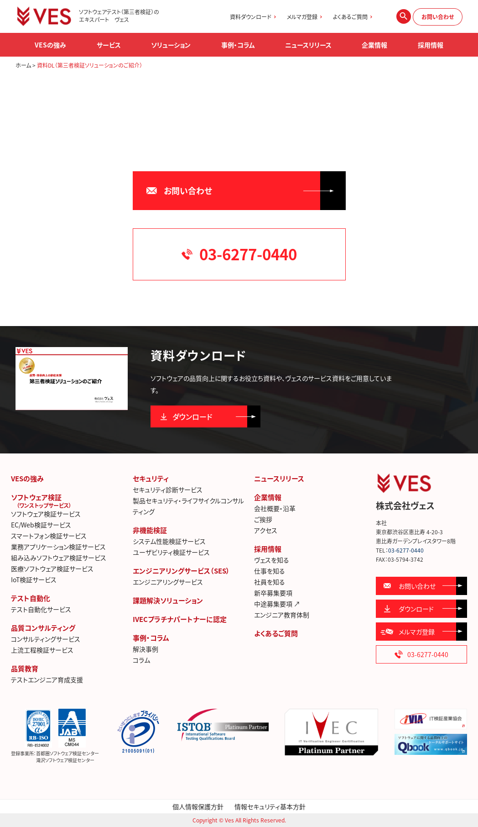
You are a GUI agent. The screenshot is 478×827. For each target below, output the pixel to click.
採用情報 (267, 549)
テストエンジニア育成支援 (47, 679)
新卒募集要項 (273, 592)
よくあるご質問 (350, 17)
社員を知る (269, 581)
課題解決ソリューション (168, 600)
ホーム (23, 65)
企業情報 (267, 497)
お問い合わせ (437, 17)
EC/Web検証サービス (41, 524)
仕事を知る (269, 570)
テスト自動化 (30, 598)
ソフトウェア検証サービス (46, 513)
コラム (141, 659)
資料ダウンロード (250, 17)
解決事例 (145, 648)
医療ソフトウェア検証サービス (52, 568)
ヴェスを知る (271, 559)
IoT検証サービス (34, 579)
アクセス (265, 530)
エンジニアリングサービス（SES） (181, 571)
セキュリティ (151, 479)
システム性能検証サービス (169, 541)
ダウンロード (192, 416)
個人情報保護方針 (197, 806)
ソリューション (171, 44)
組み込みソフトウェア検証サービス (58, 557)
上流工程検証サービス (42, 649)
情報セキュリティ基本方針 (270, 806)
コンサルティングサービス (45, 638)
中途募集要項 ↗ (277, 603)
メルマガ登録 (302, 17)
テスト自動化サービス (41, 609)
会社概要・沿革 (275, 508)
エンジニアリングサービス (168, 581)
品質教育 (24, 669)
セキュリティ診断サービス (168, 489)
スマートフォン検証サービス (49, 535)
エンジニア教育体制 (281, 614)
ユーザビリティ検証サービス (171, 552)
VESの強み (27, 479)
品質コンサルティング (43, 628)
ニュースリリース (308, 44)
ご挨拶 (263, 519)
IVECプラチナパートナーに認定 (180, 619)
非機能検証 (150, 530)
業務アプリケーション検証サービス (58, 546)
